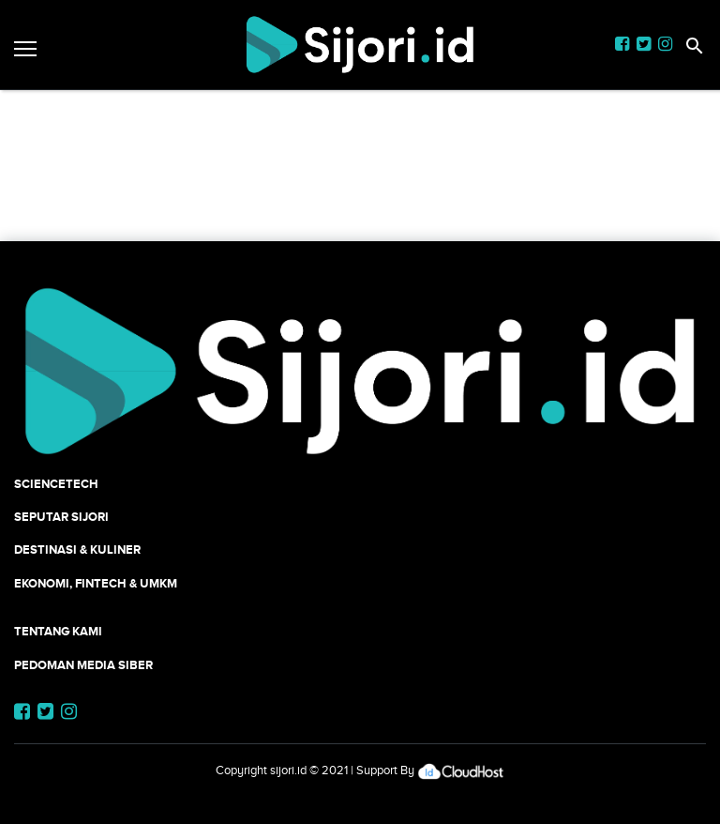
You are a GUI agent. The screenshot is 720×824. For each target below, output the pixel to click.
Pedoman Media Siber (83, 665)
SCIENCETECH (56, 484)
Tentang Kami (58, 631)
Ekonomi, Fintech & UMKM (95, 583)
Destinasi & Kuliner (77, 549)
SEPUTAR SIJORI (61, 517)
